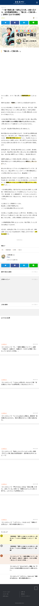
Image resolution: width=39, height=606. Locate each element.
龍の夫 (20, 249)
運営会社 (23, 593)
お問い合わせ (5, 596)
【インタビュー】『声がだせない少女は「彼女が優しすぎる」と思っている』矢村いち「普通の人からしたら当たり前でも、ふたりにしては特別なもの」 (19, 489)
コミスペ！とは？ (6, 591)
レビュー (3, 17)
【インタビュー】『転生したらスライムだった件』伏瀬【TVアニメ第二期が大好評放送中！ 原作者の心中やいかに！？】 (19, 453)
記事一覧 (23, 591)
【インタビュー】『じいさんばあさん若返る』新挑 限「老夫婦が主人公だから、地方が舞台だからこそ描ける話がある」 (19, 418)
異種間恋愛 (8, 249)
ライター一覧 (5, 593)
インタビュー (4, 344)
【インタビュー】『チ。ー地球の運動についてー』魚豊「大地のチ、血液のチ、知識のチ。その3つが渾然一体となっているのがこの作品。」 (18, 349)
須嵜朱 (14, 249)
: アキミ (35, 18)
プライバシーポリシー (25, 596)
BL (2, 249)
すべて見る (34, 271)
